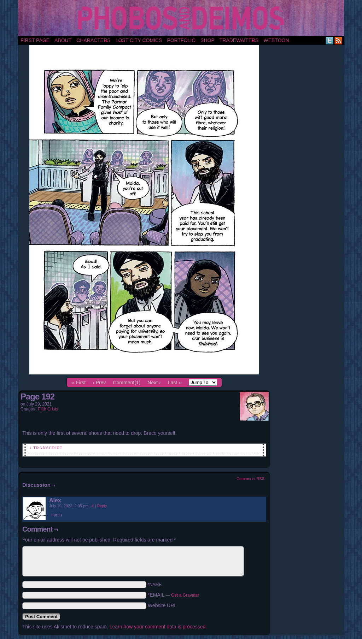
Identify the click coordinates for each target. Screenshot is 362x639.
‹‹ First (78, 382)
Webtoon (276, 40)
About (62, 40)
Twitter (329, 40)
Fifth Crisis (48, 409)
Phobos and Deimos (182, 18)
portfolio (181, 40)
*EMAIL (173, 595)
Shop (207, 40)
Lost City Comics (139, 40)
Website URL (162, 605)
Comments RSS (250, 479)
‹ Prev (99, 382)
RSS (338, 40)
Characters (93, 40)
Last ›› (175, 382)
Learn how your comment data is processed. (158, 626)
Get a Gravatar (185, 595)
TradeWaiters (239, 40)
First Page (35, 40)
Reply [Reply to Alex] (102, 506)
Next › (153, 382)
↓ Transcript (46, 447)
